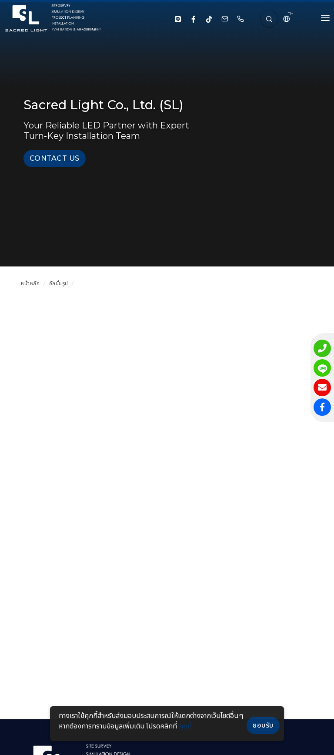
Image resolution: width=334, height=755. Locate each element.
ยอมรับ (263, 725)
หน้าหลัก (30, 283)
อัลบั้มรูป (58, 283)
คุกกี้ (185, 726)
